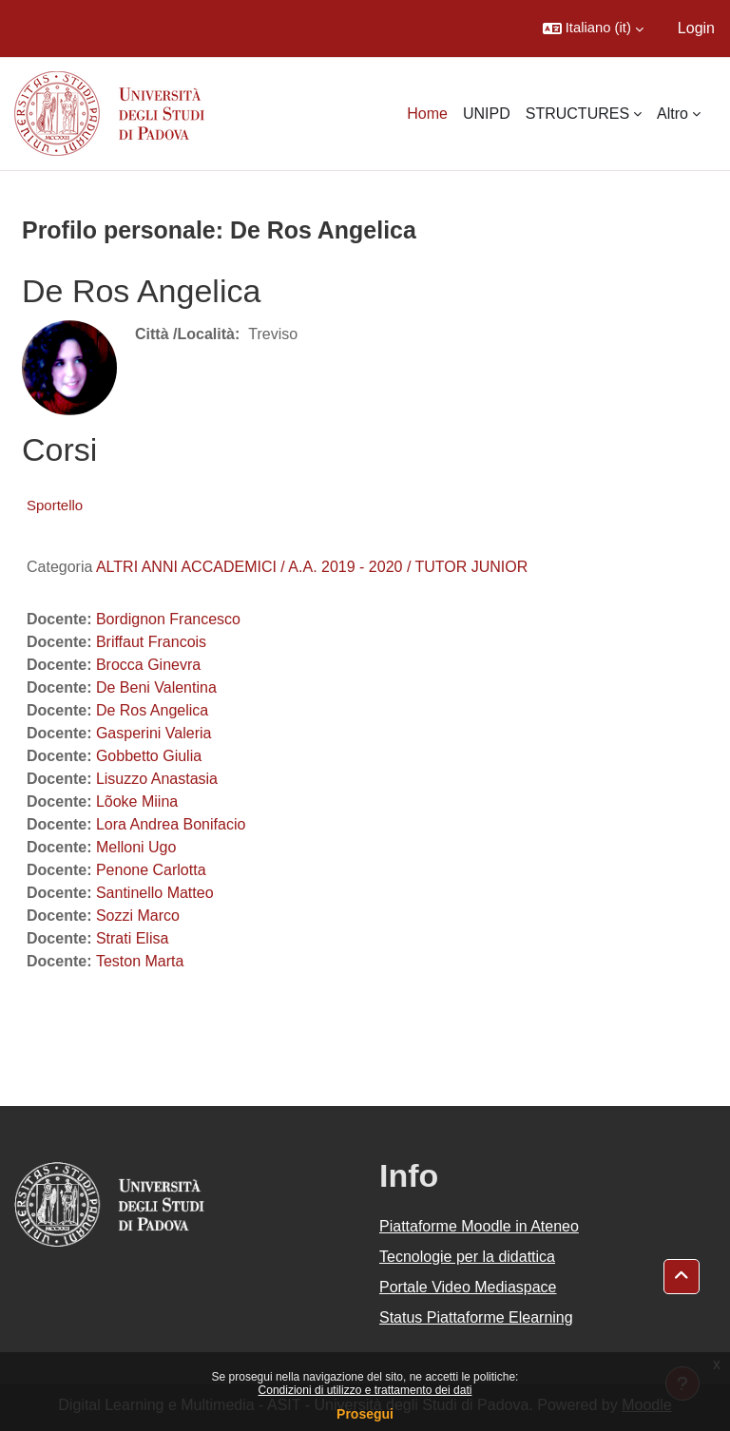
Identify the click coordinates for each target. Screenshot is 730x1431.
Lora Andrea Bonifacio (170, 824)
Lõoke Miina (137, 801)
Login (696, 28)
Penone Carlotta (151, 870)
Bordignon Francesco (168, 619)
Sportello (55, 505)
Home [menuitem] (427, 113)
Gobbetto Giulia (149, 756)
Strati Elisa (132, 938)
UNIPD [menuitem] (486, 113)
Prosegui (365, 1413)
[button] (593, 28)
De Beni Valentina (156, 687)
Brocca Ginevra (148, 665)
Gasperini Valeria (154, 733)
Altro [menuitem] (672, 113)
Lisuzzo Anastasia (157, 779)
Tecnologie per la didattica (467, 1257)
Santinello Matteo (155, 893)
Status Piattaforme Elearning (476, 1317)
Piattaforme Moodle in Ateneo (479, 1226)
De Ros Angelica (152, 710)
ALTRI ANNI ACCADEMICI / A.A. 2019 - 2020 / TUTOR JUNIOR (312, 567)
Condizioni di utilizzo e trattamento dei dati (365, 1390)
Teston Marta (139, 961)
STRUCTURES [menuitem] (577, 113)
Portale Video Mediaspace (468, 1287)
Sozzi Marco (138, 915)
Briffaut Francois (151, 642)
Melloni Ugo (136, 847)
